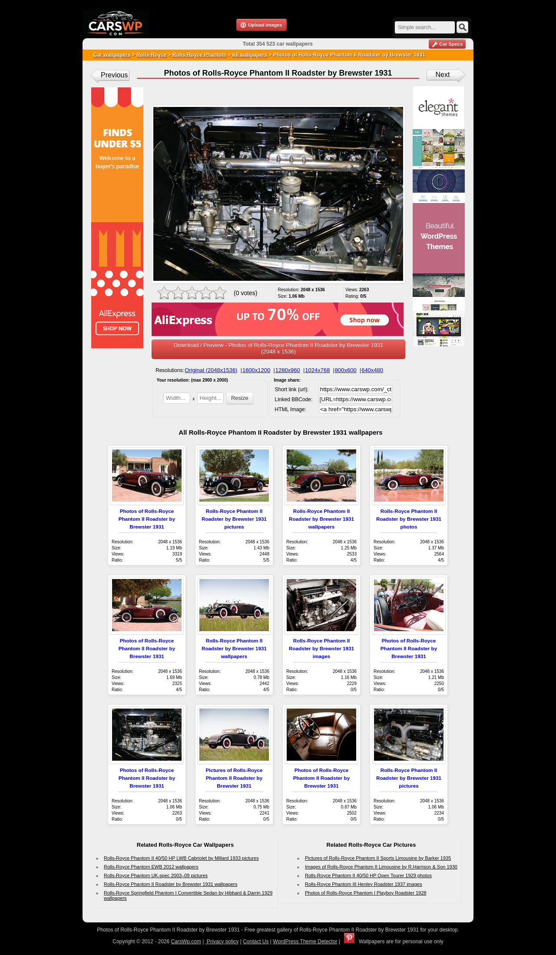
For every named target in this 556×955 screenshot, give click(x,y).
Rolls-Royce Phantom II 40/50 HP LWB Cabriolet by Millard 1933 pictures (181, 858)
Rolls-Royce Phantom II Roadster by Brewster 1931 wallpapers (321, 518)
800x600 (346, 370)
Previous (114, 75)
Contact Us (255, 941)
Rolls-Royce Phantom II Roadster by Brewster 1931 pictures (234, 518)
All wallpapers (249, 55)
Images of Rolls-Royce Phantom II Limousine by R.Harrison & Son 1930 (381, 866)
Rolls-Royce (151, 55)
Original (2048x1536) (211, 370)
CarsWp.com (186, 941)
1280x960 (287, 370)
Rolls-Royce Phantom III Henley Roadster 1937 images (363, 884)
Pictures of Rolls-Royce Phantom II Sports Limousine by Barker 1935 (378, 858)
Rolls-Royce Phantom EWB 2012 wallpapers (151, 866)
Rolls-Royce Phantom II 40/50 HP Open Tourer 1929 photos (368, 875)
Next (443, 74)
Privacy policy (222, 941)
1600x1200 (256, 370)
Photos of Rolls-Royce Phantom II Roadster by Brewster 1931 (147, 518)
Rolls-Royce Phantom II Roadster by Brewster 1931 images (321, 648)
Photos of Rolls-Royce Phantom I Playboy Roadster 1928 (365, 892)
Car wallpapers (111, 55)
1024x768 (317, 370)
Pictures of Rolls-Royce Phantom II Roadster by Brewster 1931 (233, 778)
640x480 (372, 370)
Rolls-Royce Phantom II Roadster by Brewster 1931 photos (408, 518)
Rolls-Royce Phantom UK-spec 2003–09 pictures (156, 875)
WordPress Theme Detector (305, 941)
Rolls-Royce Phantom (198, 55)
